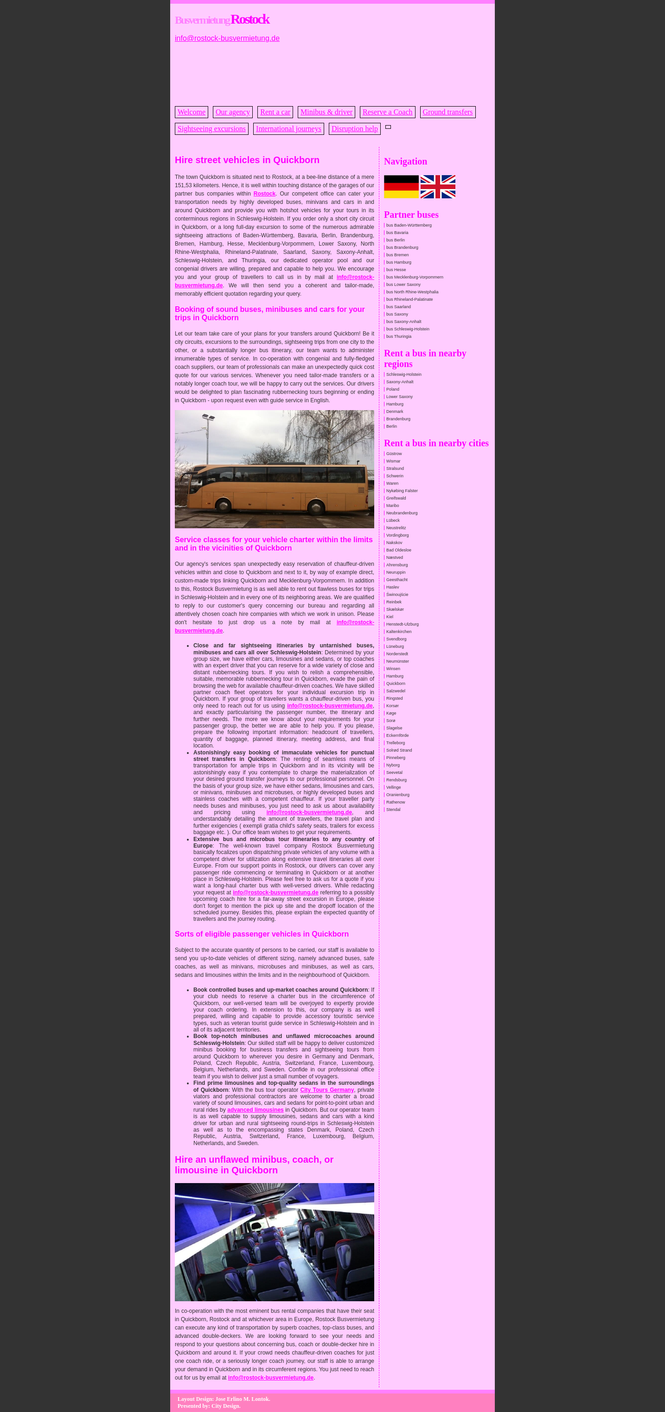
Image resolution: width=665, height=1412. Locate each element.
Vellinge (393, 787)
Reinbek (394, 602)
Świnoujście (397, 594)
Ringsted (394, 698)
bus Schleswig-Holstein (407, 329)
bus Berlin (395, 240)
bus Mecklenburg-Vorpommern (414, 277)
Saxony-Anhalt (400, 382)
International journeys (288, 129)
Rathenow (395, 802)
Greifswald (396, 498)
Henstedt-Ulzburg (402, 624)
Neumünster (397, 661)
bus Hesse (396, 269)
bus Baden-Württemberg (409, 225)
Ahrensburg (397, 565)
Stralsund (395, 468)
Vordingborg (397, 535)
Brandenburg (398, 419)
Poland (392, 389)
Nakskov (394, 542)
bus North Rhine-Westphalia (412, 292)
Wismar (393, 461)
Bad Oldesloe (398, 550)
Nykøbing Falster (402, 490)
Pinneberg (395, 757)
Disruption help (355, 129)
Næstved (394, 557)
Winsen (393, 668)
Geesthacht (397, 579)
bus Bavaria (397, 232)
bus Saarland (398, 306)
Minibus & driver (326, 112)
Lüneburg (395, 646)
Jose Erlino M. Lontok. (242, 1399)
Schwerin (394, 476)
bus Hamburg (398, 262)
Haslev (392, 587)
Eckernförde (397, 735)
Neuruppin (396, 572)
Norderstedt (397, 654)
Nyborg (393, 765)
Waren (392, 483)
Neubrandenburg (402, 513)
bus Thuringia (398, 336)
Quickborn (395, 683)
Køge (391, 713)
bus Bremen (397, 255)
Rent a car (275, 112)
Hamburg (394, 404)
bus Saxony (397, 314)
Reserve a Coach (388, 112)
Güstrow (394, 453)
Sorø (391, 720)
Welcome (191, 112)
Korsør (392, 705)
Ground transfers (448, 112)
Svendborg (396, 639)
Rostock (264, 193)
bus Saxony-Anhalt (404, 321)
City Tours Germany (327, 1090)
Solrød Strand (399, 750)
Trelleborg (395, 743)
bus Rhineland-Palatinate (409, 299)
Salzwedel (395, 691)
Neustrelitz (396, 528)
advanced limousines (255, 1110)
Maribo (392, 505)
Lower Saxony (399, 396)
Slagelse (394, 728)
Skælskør (395, 609)
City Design (225, 1406)
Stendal (393, 809)
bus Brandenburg (402, 247)
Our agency (233, 112)
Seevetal (394, 772)
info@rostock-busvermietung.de (227, 38)
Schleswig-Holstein (404, 374)
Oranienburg (397, 794)
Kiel (389, 616)
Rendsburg (396, 780)
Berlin (391, 426)
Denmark (394, 411)
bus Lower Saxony (403, 284)
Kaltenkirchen (399, 631)
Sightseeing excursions (212, 129)
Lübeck (393, 520)
